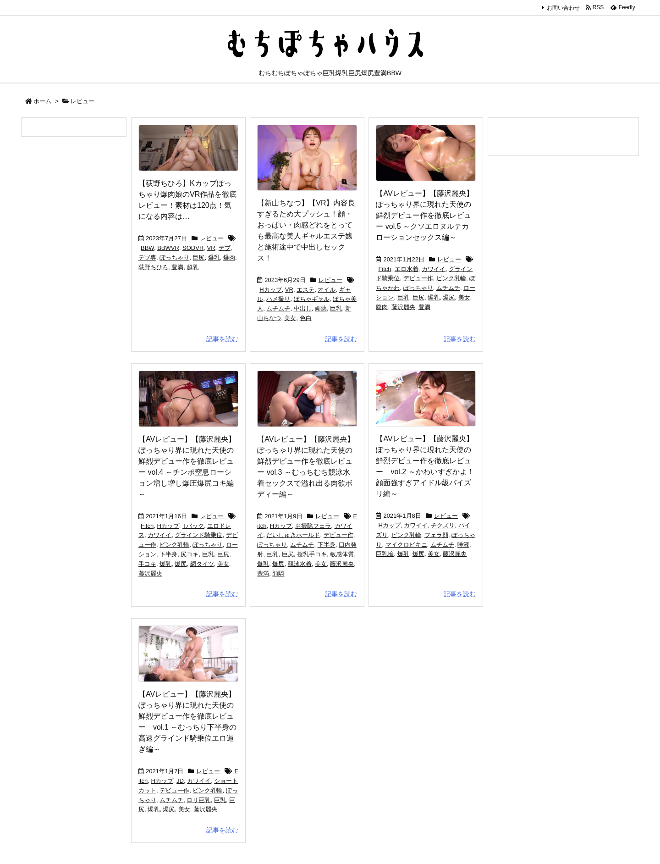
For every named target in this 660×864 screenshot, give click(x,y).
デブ (225, 247)
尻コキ (189, 554)
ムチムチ (278, 308)
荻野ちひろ (153, 267)
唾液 (463, 544)
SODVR (193, 247)
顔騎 (278, 573)
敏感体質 (342, 554)
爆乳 (214, 257)
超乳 (192, 267)
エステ (305, 289)
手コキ (147, 563)
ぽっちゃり (174, 257)
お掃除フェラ (313, 525)
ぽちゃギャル (312, 298)
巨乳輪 (385, 553)
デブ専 (147, 257)
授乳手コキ (312, 554)
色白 (306, 318)
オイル (327, 289)
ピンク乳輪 (451, 278)
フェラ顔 (436, 535)
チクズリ (443, 525)
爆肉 (229, 257)
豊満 (177, 267)
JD (180, 780)
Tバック (193, 525)
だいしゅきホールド (293, 535)
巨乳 (336, 308)
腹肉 (382, 307)
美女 (290, 318)
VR (211, 247)
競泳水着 (300, 563)
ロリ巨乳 (198, 800)
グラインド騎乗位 (198, 535)
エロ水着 (406, 269)
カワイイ (434, 269)
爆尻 (449, 297)
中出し (303, 308)
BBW (147, 247)
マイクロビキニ (406, 544)
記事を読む (222, 339)
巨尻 (198, 257)
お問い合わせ (563, 8)
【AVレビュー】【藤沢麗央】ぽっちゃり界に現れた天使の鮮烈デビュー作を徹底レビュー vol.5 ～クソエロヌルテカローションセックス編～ (424, 215)
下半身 (168, 554)
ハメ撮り (278, 298)
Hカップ (270, 289)
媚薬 (321, 308)
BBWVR (168, 247)
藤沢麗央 (403, 307)
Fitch (384, 269)
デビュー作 (418, 278)
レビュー (212, 238)
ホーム (42, 101)
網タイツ (202, 563)
